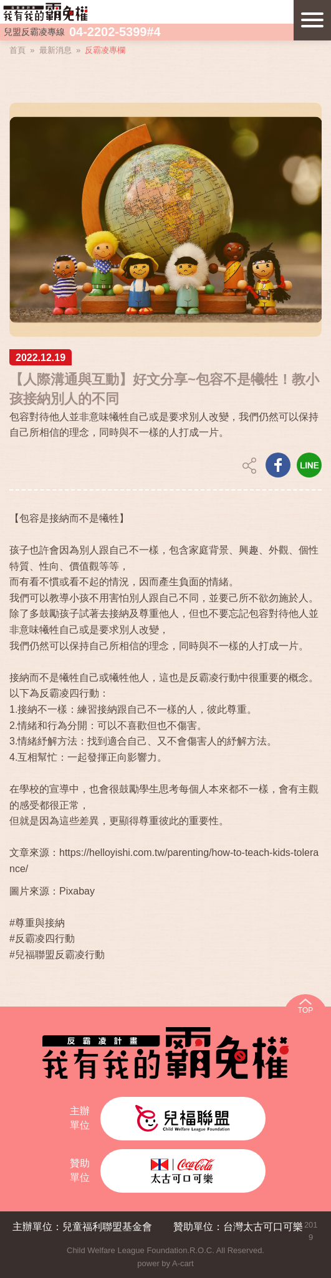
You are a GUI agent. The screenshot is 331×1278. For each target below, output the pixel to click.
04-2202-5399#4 (115, 32)
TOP (305, 1010)
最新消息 (55, 50)
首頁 (17, 50)
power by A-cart (165, 1263)
